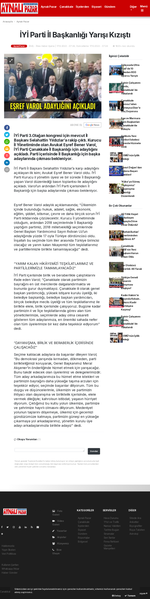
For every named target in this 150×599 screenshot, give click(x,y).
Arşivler (59, 537)
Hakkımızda (8, 545)
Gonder (94, 451)
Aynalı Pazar (49, 6)
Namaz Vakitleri (112, 525)
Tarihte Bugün (111, 529)
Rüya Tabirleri (137, 529)
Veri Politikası (9, 553)
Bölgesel (82, 541)
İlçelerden (82, 6)
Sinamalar (109, 533)
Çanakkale (66, 6)
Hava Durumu (111, 518)
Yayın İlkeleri (8, 549)
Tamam (130, 595)
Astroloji (134, 533)
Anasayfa (8, 21)
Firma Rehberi (111, 541)
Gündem (109, 6)
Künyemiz (60, 543)
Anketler (134, 521)
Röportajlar (84, 537)
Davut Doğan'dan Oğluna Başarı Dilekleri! (131, 171)
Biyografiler (136, 525)
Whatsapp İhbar (10, 568)
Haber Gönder (10, 572)
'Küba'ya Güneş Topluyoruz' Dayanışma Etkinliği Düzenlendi (130, 188)
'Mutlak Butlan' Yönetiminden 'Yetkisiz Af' (130, 235)
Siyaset (96, 6)
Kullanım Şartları (10, 564)
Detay (116, 595)
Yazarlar (59, 530)
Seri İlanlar (109, 537)
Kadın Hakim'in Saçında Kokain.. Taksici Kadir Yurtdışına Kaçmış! (131, 302)
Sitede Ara (135, 518)
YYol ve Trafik (111, 521)
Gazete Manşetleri (109, 547)
